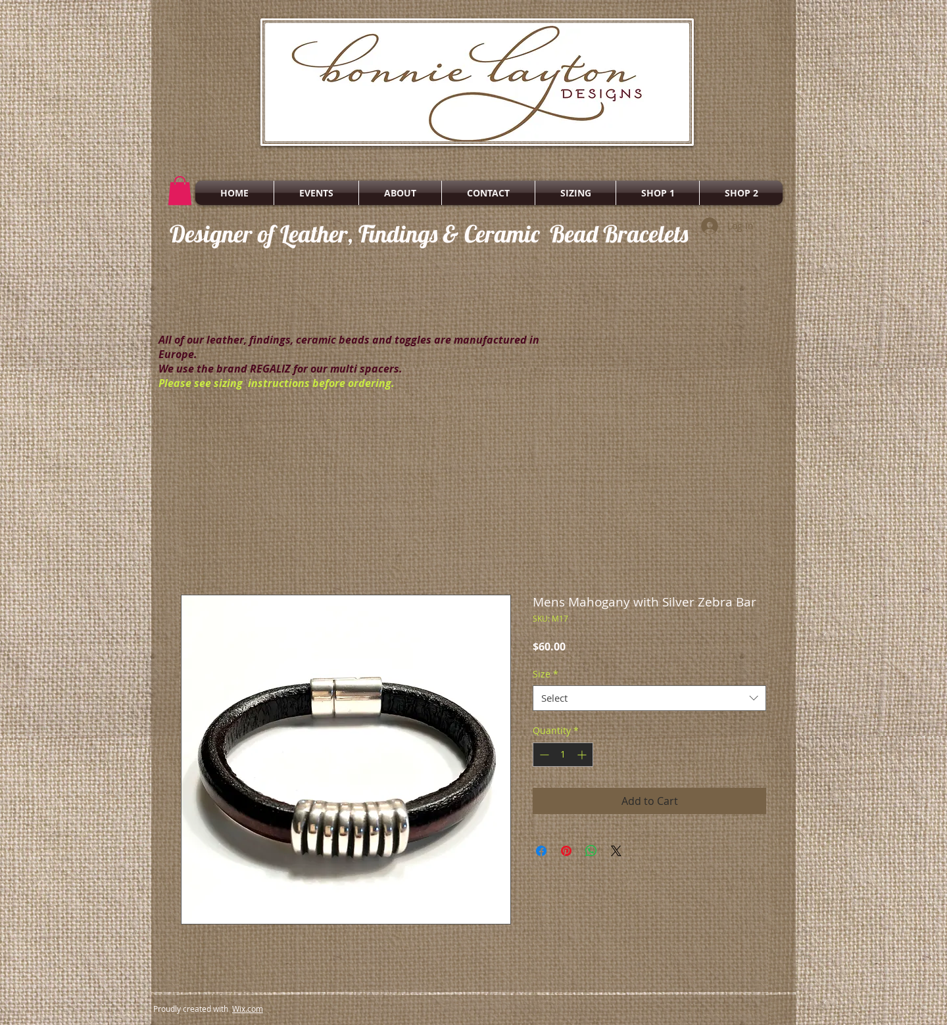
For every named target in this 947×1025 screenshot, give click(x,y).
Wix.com (247, 1008)
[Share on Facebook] (541, 851)
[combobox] (649, 698)
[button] (180, 190)
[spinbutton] (563, 754)
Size (545, 674)
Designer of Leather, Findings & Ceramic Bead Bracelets (429, 233)
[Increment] (583, 754)
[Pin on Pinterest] (566, 851)
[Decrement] (543, 754)
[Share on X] (616, 851)
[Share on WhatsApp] (591, 851)
